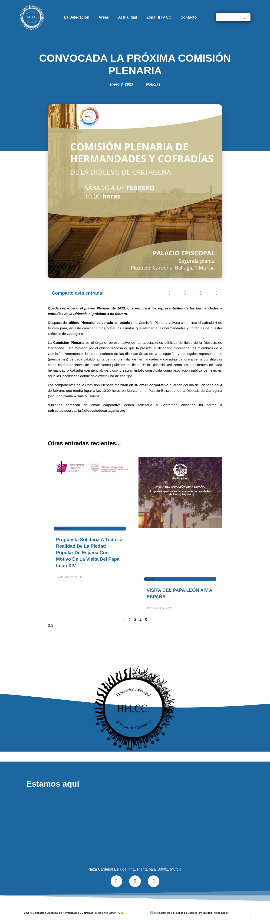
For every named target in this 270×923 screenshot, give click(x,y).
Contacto (189, 17)
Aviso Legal (220, 912)
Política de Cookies (186, 912)
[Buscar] (244, 17)
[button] (170, 293)
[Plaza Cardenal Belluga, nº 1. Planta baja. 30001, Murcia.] (135, 827)
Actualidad (127, 17)
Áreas (104, 17)
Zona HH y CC (158, 17)
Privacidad (205, 912)
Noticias (153, 84)
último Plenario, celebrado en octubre (100, 323)
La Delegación (76, 17)
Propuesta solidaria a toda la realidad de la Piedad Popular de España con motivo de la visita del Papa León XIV (89, 552)
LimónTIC (116, 912)
